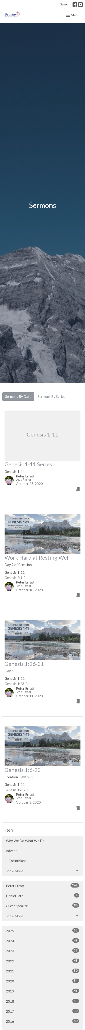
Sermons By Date (18, 396)
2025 (42, 930)
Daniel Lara (42, 895)
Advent (11, 851)
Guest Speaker (42, 905)
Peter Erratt (42, 885)
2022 (42, 961)
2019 (42, 991)
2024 (42, 940)
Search (64, 4)
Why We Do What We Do (25, 841)
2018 (42, 1001)
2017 (42, 1011)
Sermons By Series (51, 396)
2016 (42, 1021)
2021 (42, 971)
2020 (42, 981)
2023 (42, 950)
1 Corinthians (16, 861)
